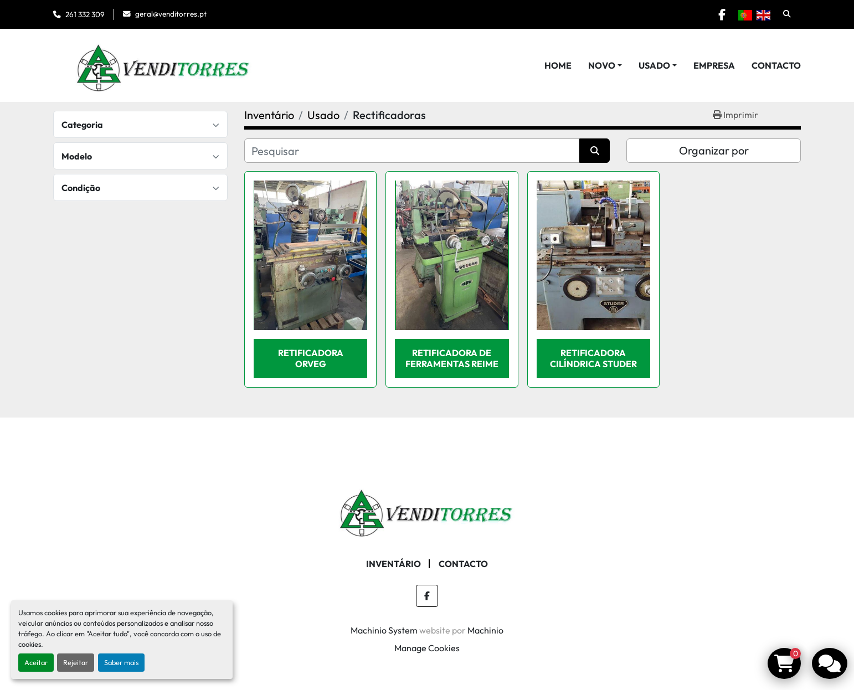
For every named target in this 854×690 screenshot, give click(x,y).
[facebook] (721, 14)
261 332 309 (85, 14)
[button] (605, 65)
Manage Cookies (427, 647)
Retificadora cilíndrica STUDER (593, 358)
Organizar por (714, 150)
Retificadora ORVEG (310, 358)
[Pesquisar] (411, 150)
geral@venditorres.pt (171, 14)
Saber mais (121, 662)
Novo (601, 65)
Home (558, 65)
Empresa (714, 65)
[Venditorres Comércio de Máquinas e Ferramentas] (427, 509)
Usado (654, 65)
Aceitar (36, 662)
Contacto (776, 65)
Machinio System (384, 630)
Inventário (393, 563)
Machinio (485, 630)
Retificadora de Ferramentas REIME (451, 358)
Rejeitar (75, 662)
